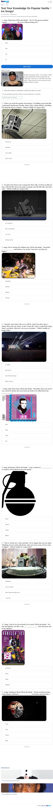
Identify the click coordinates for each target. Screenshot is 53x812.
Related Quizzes (5, 767)
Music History (6, 14)
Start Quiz (27, 66)
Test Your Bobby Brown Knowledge (9, 794)
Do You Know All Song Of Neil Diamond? (10, 780)
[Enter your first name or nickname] (12, 97)
